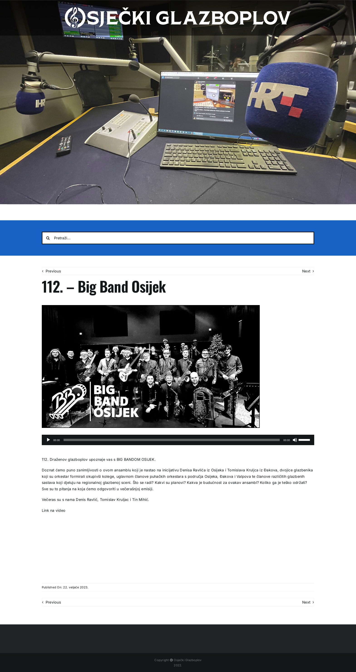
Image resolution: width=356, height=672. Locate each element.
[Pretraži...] (178, 238)
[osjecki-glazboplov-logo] (178, 8)
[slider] (172, 440)
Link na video (54, 510)
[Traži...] (48, 238)
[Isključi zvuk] (295, 440)
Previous (53, 271)
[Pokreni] (48, 440)
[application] (178, 439)
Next (306, 271)
